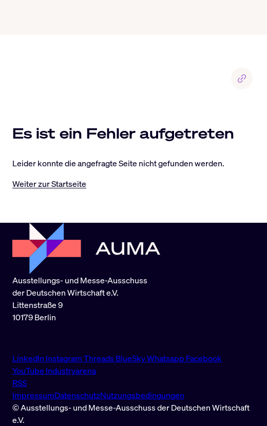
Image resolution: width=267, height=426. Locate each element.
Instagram (65, 358)
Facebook (204, 358)
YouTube (29, 370)
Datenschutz (77, 395)
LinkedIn (29, 358)
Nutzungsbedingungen (142, 395)
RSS (19, 383)
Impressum (33, 395)
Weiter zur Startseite (49, 183)
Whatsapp (166, 358)
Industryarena (71, 370)
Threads (100, 358)
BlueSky (131, 358)
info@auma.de (38, 337)
